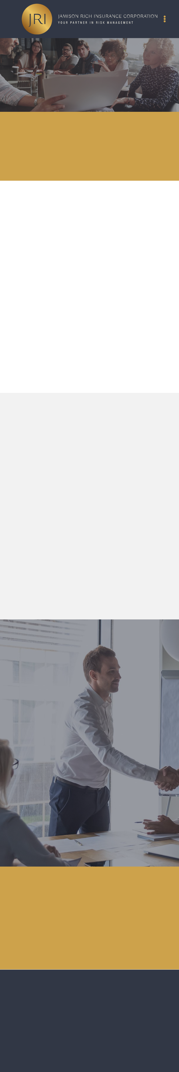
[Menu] (165, 19)
